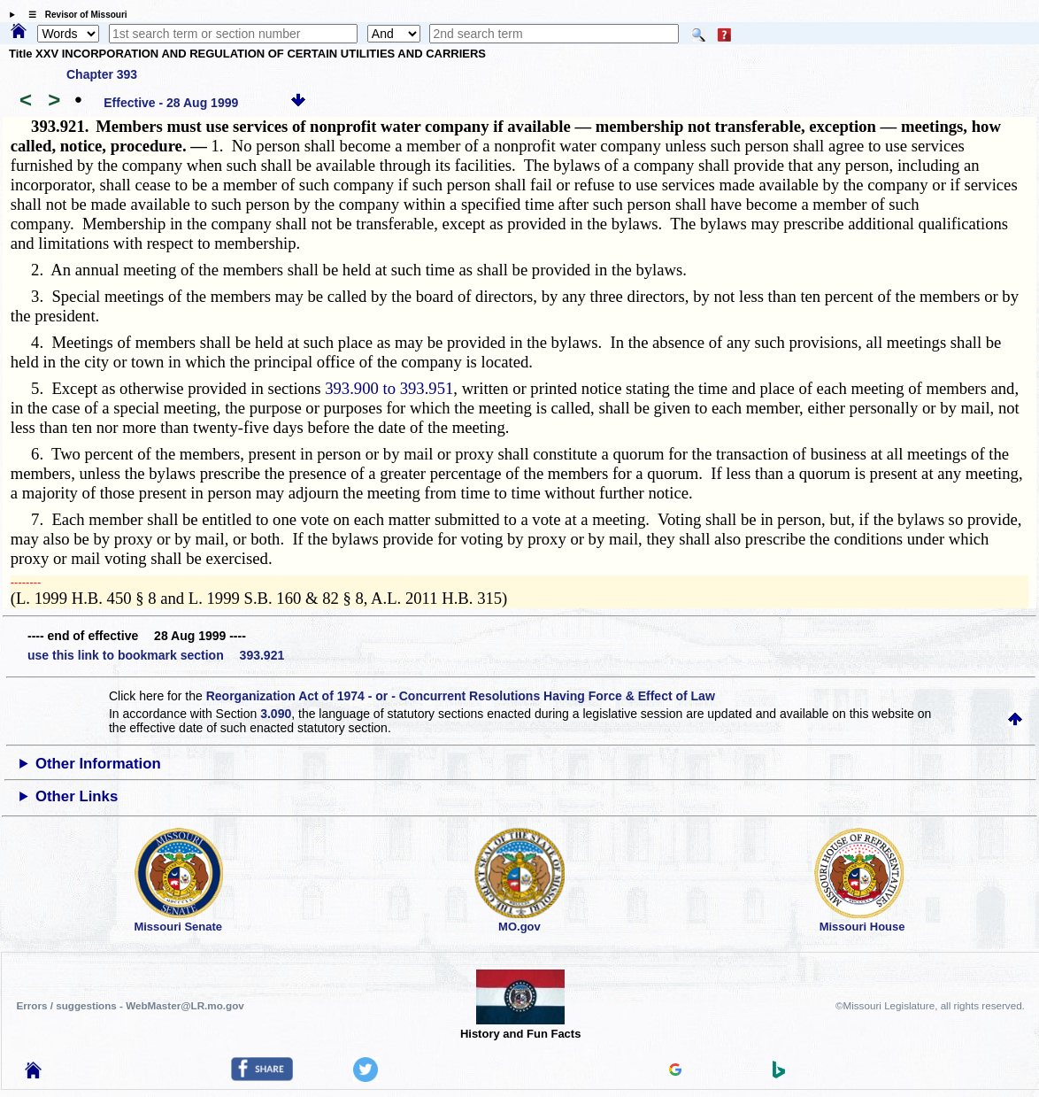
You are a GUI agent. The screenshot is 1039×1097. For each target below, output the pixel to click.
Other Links (76, 796)
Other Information (98, 763)
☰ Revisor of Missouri (73, 14)
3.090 (275, 714)
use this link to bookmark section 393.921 (155, 655)
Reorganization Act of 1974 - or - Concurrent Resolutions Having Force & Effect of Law (460, 696)
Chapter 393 (101, 74)
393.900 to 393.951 (389, 388)
